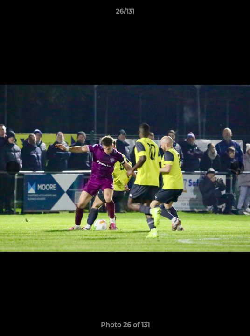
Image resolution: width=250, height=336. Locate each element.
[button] (238, 13)
